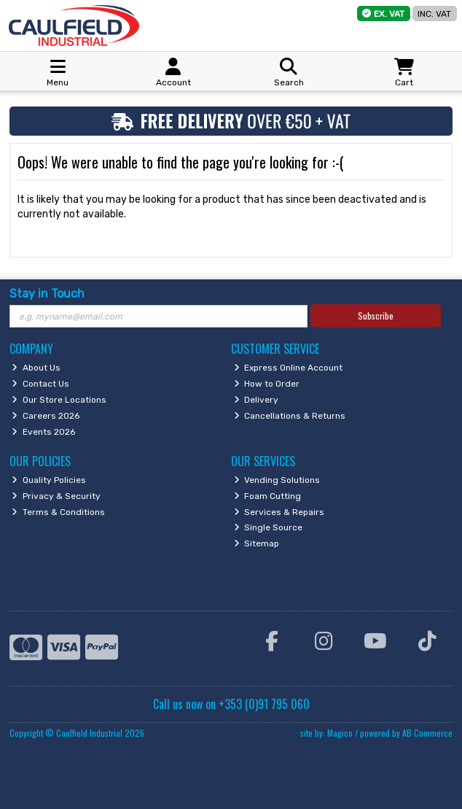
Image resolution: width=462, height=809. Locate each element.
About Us (36, 368)
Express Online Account (288, 368)
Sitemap (257, 543)
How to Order (267, 384)
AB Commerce (427, 733)
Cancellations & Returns (290, 416)
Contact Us (40, 384)
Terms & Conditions (58, 512)
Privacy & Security (56, 496)
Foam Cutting (268, 496)
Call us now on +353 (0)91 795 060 (231, 704)
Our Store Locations (59, 400)
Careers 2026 (45, 416)
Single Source (268, 527)
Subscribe (376, 315)
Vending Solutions (277, 480)
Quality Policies (49, 480)
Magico (340, 733)
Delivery (256, 400)
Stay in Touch (47, 294)
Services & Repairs (279, 512)
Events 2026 (43, 432)
